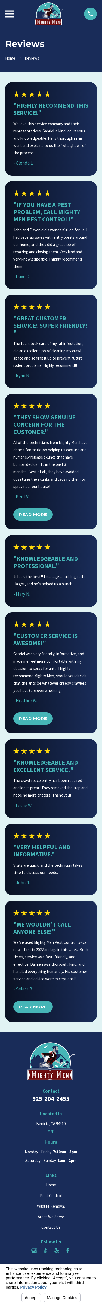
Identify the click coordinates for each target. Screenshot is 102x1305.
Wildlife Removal (51, 1206)
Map (50, 1130)
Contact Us (51, 1227)
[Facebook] (68, 1250)
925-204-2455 (50, 1098)
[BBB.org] (45, 1250)
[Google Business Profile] (34, 1250)
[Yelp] (57, 1250)
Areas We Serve (51, 1216)
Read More (33, 514)
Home (51, 1184)
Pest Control (51, 1195)
